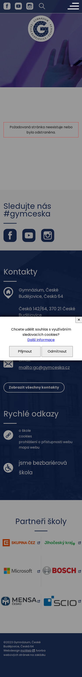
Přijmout (25, 351)
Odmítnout (57, 351)
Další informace (41, 339)
